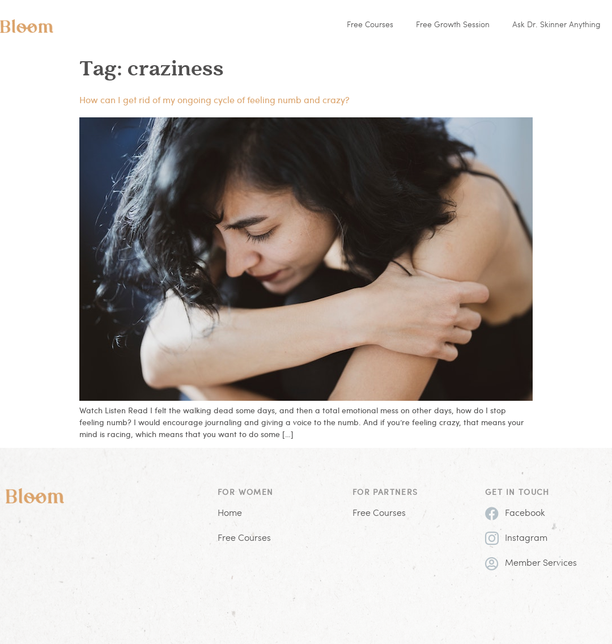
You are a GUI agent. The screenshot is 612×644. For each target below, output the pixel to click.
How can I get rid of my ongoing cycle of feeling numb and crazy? (214, 99)
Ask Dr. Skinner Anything (556, 25)
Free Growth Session (453, 25)
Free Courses (370, 25)
